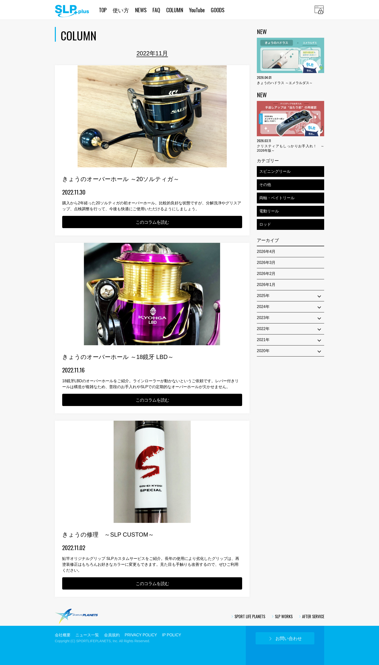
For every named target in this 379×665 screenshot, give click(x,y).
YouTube (197, 10)
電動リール (269, 211)
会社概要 (63, 635)
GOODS (218, 10)
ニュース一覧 (87, 635)
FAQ (156, 10)
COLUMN (174, 10)
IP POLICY (171, 635)
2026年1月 (266, 285)
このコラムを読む (152, 222)
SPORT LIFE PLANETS (248, 616)
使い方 (121, 10)
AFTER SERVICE (311, 616)
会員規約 (112, 635)
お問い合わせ (285, 639)
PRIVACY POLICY (141, 635)
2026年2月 (266, 273)
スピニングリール (275, 171)
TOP (103, 10)
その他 (265, 185)
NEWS (141, 10)
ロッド (265, 224)
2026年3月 (266, 262)
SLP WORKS (282, 616)
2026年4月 (266, 251)
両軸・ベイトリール (277, 198)
